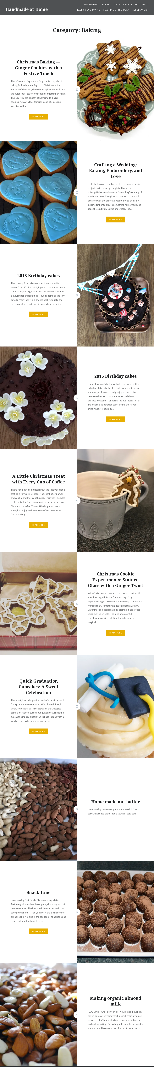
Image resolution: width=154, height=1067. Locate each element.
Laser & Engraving (88, 10)
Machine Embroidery (116, 10)
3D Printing (91, 4)
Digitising (141, 4)
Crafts (127, 4)
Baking (106, 4)
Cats (117, 4)
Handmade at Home (27, 9)
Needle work (140, 10)
